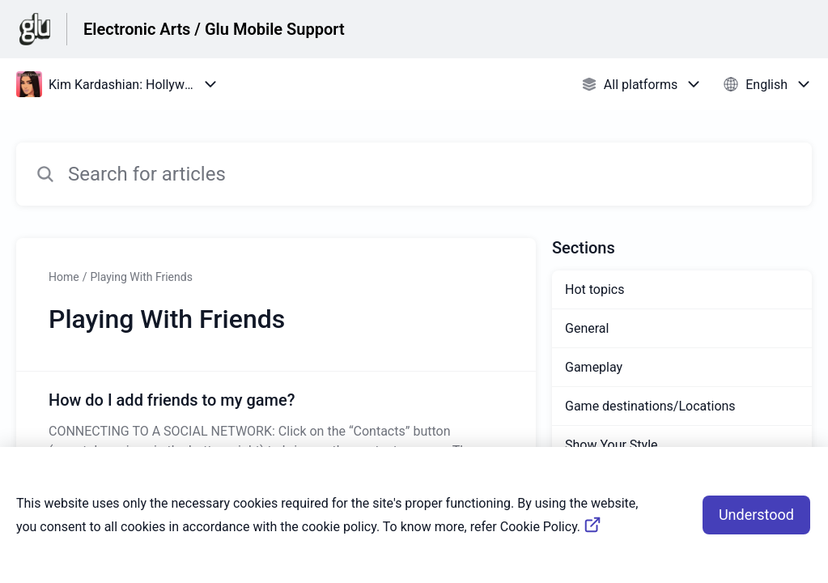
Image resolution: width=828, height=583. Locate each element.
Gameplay (593, 367)
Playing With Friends (141, 276)
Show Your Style (611, 445)
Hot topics (594, 289)
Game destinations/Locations (650, 406)
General (587, 328)
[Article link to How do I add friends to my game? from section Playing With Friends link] (276, 424)
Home (64, 276)
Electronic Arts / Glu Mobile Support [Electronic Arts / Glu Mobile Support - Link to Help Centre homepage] (214, 29)
